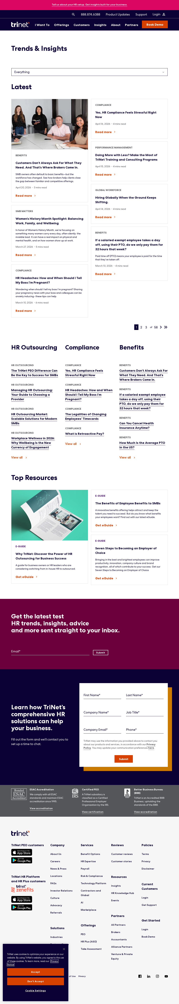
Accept (35, 972)
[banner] (89, 5)
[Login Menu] (159, 14)
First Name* (92, 695)
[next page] (161, 327)
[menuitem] (73, 14)
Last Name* (134, 695)
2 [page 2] (141, 327)
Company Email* (96, 730)
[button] (123, 759)
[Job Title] (145, 712)
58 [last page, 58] (156, 327)
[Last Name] (145, 695)
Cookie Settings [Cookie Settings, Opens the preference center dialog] (35, 990)
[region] (35, 972)
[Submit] (100, 652)
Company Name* (96, 712)
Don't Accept (35, 981)
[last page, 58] (166, 327)
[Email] (50, 651)
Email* (15, 651)
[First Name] (102, 695)
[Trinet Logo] (21, 24)
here (151, 747)
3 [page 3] (146, 327)
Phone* (131, 730)
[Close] (64, 949)
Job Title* (132, 712)
